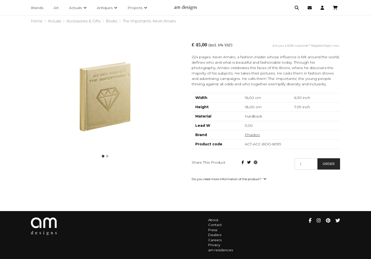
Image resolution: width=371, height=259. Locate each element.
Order (329, 164)
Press (212, 230)
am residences (220, 250)
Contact (215, 225)
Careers (215, 240)
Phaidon (252, 134)
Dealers (214, 235)
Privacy (214, 245)
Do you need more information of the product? (229, 179)
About (213, 220)
